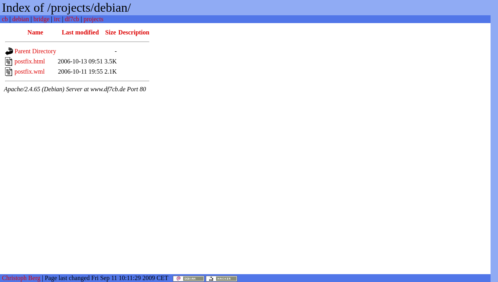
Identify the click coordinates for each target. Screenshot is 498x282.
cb (5, 19)
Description (133, 32)
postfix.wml (30, 71)
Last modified (80, 32)
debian (20, 19)
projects (94, 19)
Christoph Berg (21, 278)
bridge (41, 19)
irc (57, 19)
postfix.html (30, 61)
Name (35, 32)
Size (110, 32)
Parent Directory (35, 51)
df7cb (72, 19)
